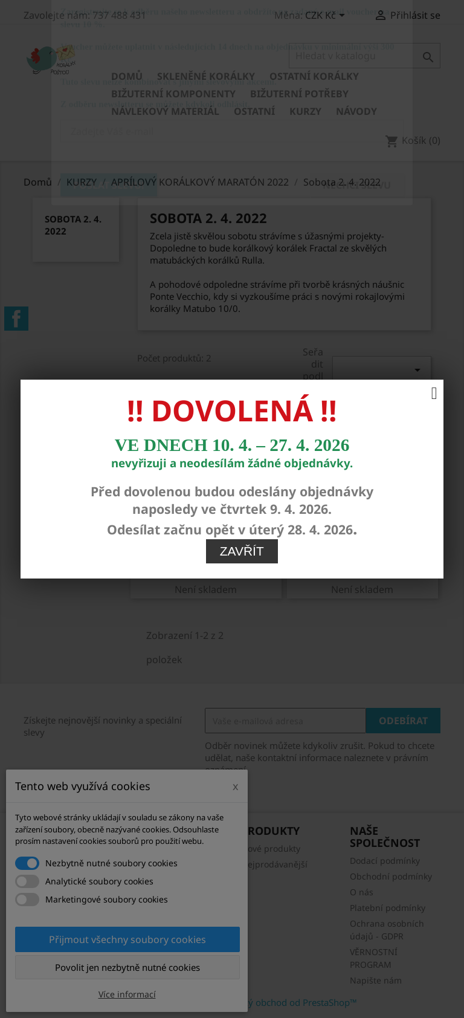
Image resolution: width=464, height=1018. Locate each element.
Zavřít (242, 440)
